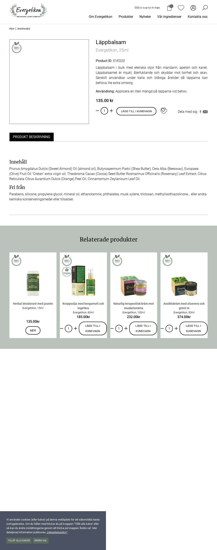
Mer (33, 330)
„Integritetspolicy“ (57, 532)
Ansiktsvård (23, 28)
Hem (11, 28)
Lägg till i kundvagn (136, 111)
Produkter (126, 17)
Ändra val (40, 540)
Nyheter (145, 17)
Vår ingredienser (169, 17)
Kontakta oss (197, 17)
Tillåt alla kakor (19, 540)
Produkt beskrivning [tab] (31, 137)
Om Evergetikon (100, 17)
